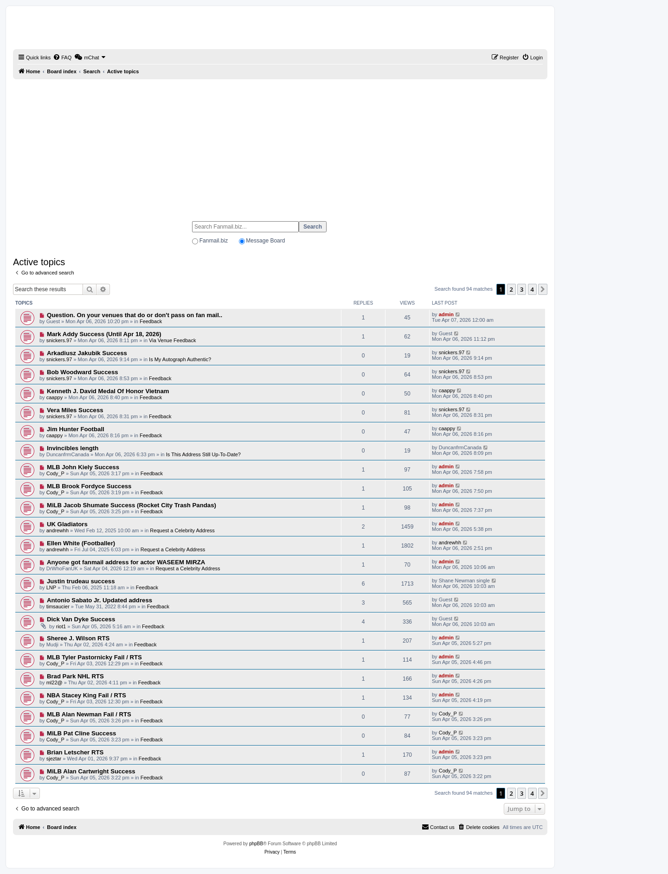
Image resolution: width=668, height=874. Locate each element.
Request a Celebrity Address (182, 530)
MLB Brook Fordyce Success (89, 486)
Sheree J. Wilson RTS (78, 638)
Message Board (265, 240)
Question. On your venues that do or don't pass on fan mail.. (134, 315)
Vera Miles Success (75, 410)
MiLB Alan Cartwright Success (91, 771)
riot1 (61, 626)
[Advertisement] (280, 146)
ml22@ (54, 682)
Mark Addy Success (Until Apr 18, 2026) (104, 334)
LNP (51, 587)
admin (446, 314)
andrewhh (57, 530)
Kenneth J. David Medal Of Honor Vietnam (108, 391)
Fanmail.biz (213, 240)
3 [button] (521, 289)
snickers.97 (59, 340)
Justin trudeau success (81, 581)
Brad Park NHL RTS (75, 676)
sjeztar (53, 758)
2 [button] (511, 289)
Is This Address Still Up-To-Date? (203, 454)
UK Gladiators (67, 524)
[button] (542, 289)
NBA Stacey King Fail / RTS (86, 695)
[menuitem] (62, 57)
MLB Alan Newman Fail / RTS (89, 714)
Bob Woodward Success (82, 372)
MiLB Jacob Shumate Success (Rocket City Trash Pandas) (131, 505)
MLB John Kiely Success (83, 467)
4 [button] (532, 289)
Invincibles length (72, 448)
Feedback (151, 321)
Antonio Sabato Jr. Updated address (99, 600)
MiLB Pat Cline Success (81, 733)
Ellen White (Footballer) (81, 543)
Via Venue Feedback (172, 340)
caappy (54, 397)
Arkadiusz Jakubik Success (87, 353)
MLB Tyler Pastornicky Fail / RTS (94, 657)
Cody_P (55, 473)
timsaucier (58, 606)
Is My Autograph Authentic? (180, 359)
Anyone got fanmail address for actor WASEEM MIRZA (126, 562)
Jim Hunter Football (75, 429)
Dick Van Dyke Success (81, 619)
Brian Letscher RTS (75, 752)
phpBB (256, 843)
